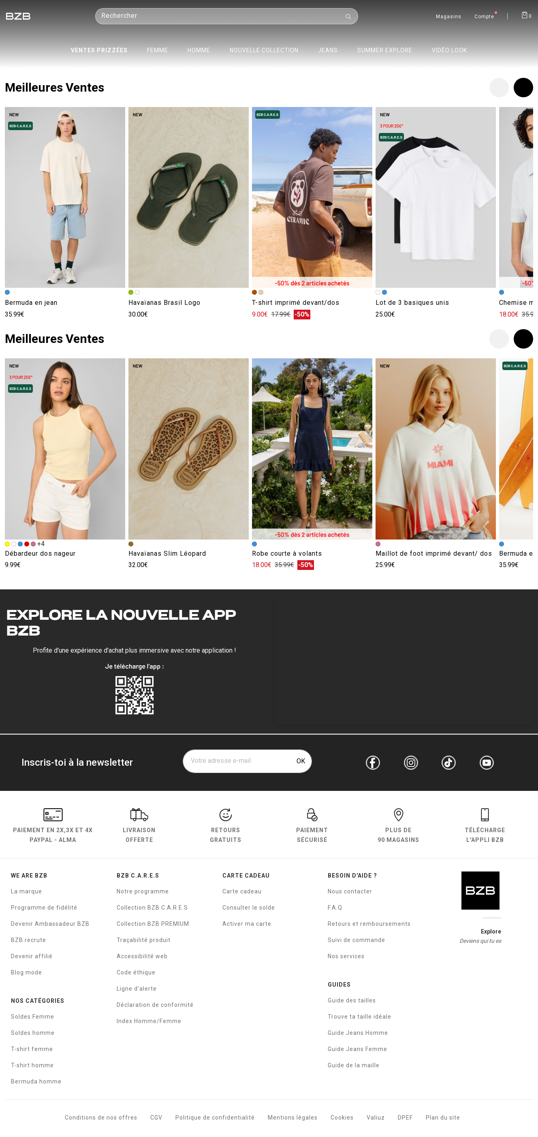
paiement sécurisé (312, 827)
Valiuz (376, 1117)
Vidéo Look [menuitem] (449, 50)
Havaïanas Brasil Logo (164, 302)
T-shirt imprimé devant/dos (295, 302)
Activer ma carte (246, 924)
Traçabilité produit (144, 940)
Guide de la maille (354, 1065)
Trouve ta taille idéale (359, 1016)
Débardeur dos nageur (40, 553)
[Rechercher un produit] (227, 22)
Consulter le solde (248, 907)
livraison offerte (139, 827)
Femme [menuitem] (157, 50)
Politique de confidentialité (215, 1117)
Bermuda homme (36, 1081)
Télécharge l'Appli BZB (485, 827)
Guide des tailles (352, 1000)
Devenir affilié (32, 956)
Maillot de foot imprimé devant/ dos (434, 553)
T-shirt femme (32, 1049)
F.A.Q (335, 907)
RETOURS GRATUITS (225, 827)
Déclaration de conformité (155, 1005)
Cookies (342, 1117)
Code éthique (136, 972)
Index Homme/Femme (149, 1021)
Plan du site (443, 1117)
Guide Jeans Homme (358, 1033)
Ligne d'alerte (137, 988)
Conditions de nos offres (101, 1117)
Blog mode (26, 972)
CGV (156, 1117)
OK (301, 761)
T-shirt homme (32, 1065)
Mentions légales (293, 1117)
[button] (523, 87)
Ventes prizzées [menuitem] (99, 50)
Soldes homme (33, 1033)
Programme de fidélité (44, 907)
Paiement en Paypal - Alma (53, 827)
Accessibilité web (142, 956)
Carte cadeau (242, 891)
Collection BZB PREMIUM (153, 924)
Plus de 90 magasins (398, 827)
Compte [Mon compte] (484, 17)
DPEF (405, 1117)
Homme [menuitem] (199, 50)
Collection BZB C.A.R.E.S (152, 907)
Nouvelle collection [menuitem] (264, 50)
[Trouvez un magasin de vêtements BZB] (448, 15)
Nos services (346, 956)
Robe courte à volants (287, 553)
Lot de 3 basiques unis (412, 302)
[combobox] (227, 22)
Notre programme (143, 891)
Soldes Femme (32, 1016)
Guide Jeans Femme (357, 1049)
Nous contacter (350, 891)
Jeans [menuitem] (328, 50)
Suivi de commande (356, 940)
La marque (26, 891)
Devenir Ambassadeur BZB (50, 924)
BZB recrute (28, 940)
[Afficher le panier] (526, 14)
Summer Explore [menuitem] (384, 50)
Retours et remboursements (369, 924)
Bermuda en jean (31, 302)
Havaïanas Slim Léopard (167, 553)
